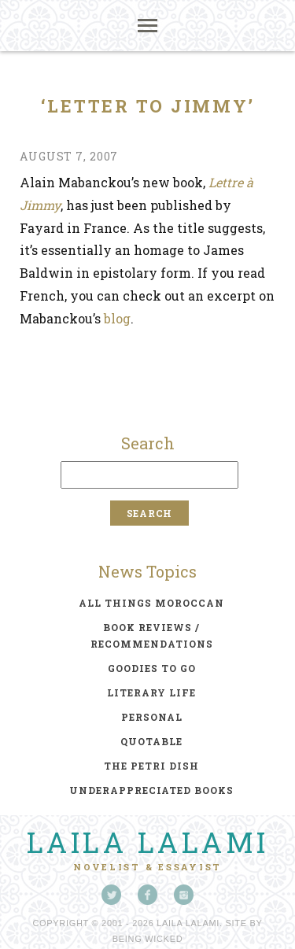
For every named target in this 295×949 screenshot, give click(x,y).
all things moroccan (151, 602)
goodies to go (152, 668)
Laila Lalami (148, 842)
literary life (151, 692)
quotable (151, 741)
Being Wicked (147, 938)
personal (152, 717)
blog (117, 318)
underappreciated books (151, 790)
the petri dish (151, 765)
